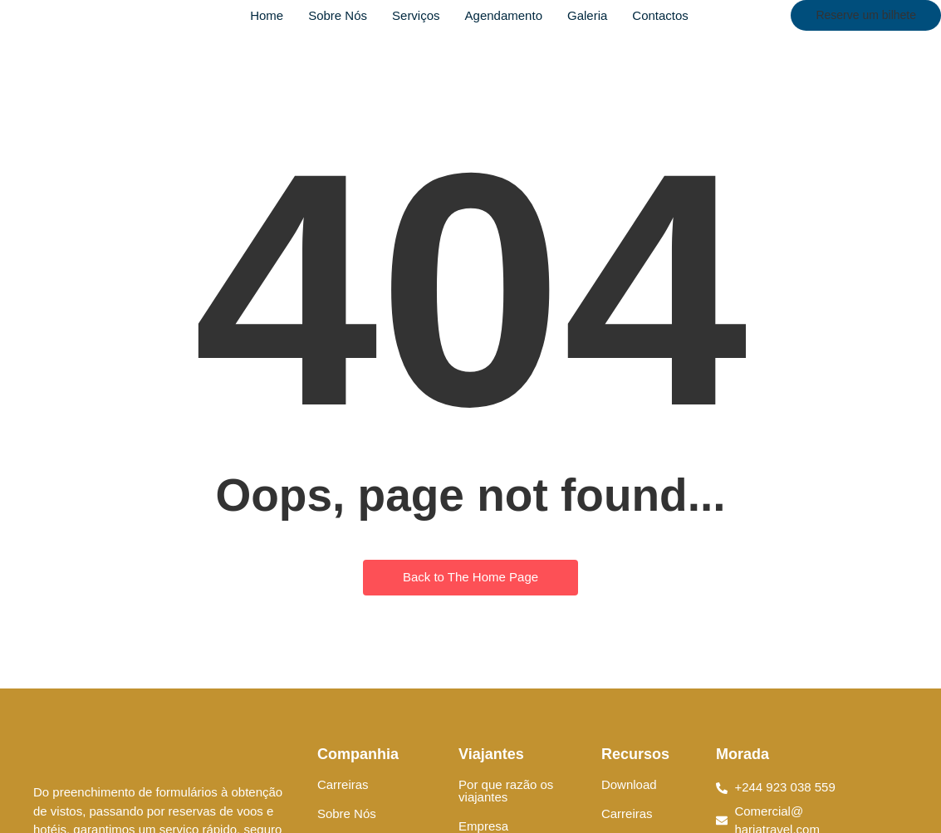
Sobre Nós (337, 15)
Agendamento (503, 15)
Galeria (587, 15)
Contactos (660, 15)
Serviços (416, 15)
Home (266, 15)
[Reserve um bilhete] (866, 15)
